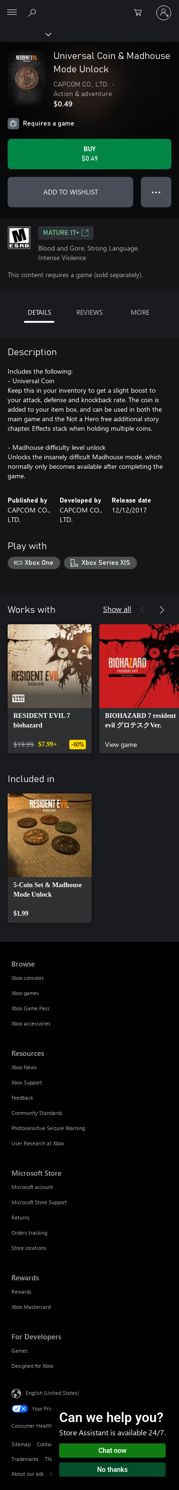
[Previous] (142, 610)
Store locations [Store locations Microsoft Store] (28, 1248)
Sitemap (21, 1444)
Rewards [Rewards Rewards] (21, 1291)
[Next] (161, 610)
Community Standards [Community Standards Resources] (37, 1113)
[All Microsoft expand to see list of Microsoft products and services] (11, 12)
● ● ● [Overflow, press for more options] (156, 191)
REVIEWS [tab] (89, 312)
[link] (50, 689)
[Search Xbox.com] (33, 12)
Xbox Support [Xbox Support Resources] (26, 1082)
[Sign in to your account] (163, 12)
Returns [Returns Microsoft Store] (20, 1217)
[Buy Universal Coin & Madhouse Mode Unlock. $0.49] (89, 154)
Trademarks (25, 1459)
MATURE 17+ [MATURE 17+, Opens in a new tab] (66, 233)
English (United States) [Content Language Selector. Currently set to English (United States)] (52, 1392)
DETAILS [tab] (39, 312)
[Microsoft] (89, 7)
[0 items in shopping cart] (140, 12)
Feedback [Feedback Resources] (22, 1097)
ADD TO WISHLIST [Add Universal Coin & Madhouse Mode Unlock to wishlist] (70, 191)
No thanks (112, 1469)
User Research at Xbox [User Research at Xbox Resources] (37, 1143)
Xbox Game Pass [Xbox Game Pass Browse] (30, 1008)
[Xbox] (25, 34)
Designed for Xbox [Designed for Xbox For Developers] (32, 1366)
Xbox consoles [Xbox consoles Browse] (27, 978)
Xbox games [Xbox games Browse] (25, 993)
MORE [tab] (140, 312)
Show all (117, 609)
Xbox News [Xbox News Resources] (24, 1067)
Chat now (112, 1450)
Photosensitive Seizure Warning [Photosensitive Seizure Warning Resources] (48, 1128)
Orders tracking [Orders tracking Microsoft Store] (29, 1232)
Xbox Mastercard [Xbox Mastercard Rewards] (31, 1307)
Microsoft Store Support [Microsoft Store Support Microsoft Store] (39, 1202)
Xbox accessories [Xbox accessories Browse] (31, 1023)
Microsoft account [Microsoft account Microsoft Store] (32, 1187)
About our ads (27, 1474)
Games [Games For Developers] (19, 1350)
